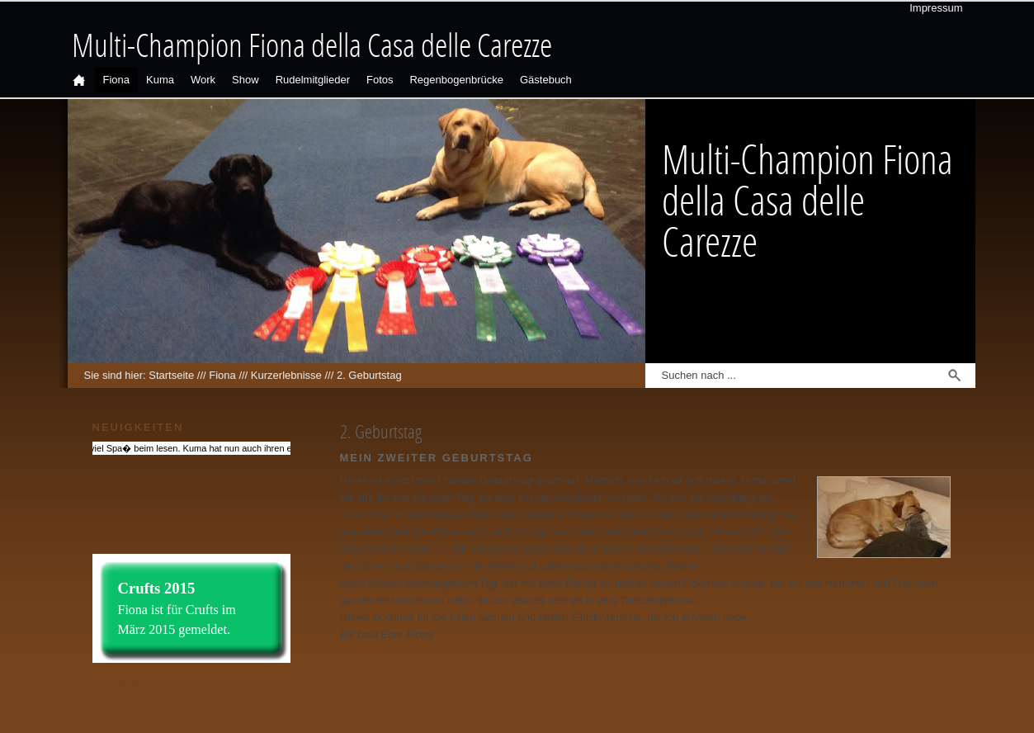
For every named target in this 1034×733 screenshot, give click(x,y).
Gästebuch (546, 79)
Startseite (171, 375)
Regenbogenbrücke (456, 79)
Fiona (116, 79)
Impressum (935, 8)
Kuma (160, 79)
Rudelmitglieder (313, 79)
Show (245, 79)
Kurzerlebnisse (286, 375)
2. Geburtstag (369, 375)
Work (203, 79)
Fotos (380, 79)
